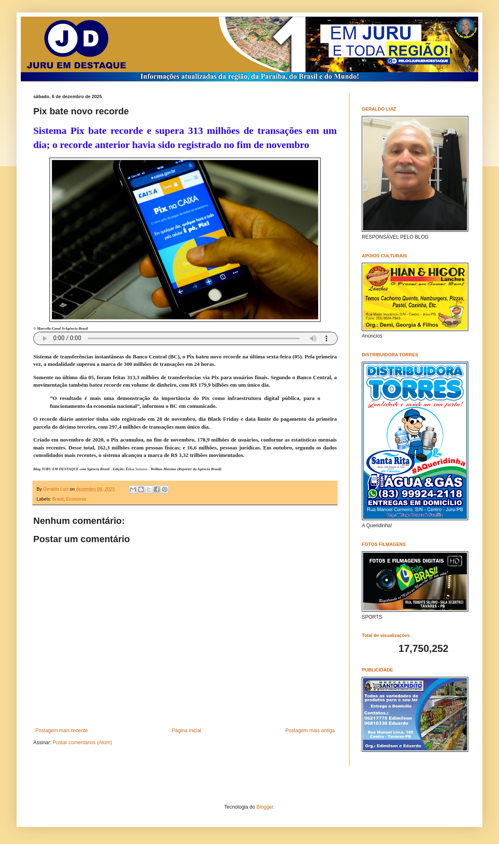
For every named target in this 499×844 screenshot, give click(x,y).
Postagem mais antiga (310, 730)
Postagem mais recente (61, 730)
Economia (76, 498)
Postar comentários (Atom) (82, 742)
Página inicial (186, 730)
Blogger (265, 807)
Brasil (58, 498)
